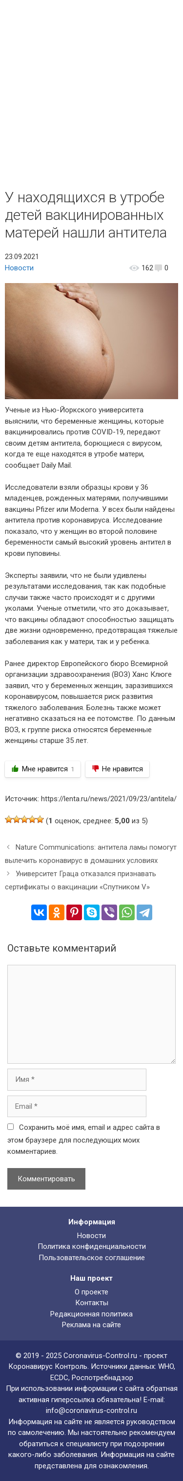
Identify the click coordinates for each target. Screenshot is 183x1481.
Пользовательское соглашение (92, 1257)
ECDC (59, 1377)
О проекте (91, 1292)
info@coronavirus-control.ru (91, 1410)
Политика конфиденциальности (92, 1246)
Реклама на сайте (91, 1324)
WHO (166, 1366)
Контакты (91, 1302)
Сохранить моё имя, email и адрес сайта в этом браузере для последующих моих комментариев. (83, 1139)
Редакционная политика (91, 1314)
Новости (19, 267)
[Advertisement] (91, 92)
